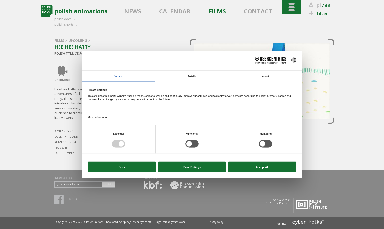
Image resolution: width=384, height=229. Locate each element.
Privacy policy (215, 222)
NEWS (132, 11)
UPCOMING (78, 40)
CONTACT (258, 11)
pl (319, 5)
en (327, 5)
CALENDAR (175, 11)
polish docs (65, 19)
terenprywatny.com (174, 222)
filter (317, 13)
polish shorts (66, 24)
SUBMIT (108, 184)
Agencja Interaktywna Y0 (137, 222)
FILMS (217, 11)
